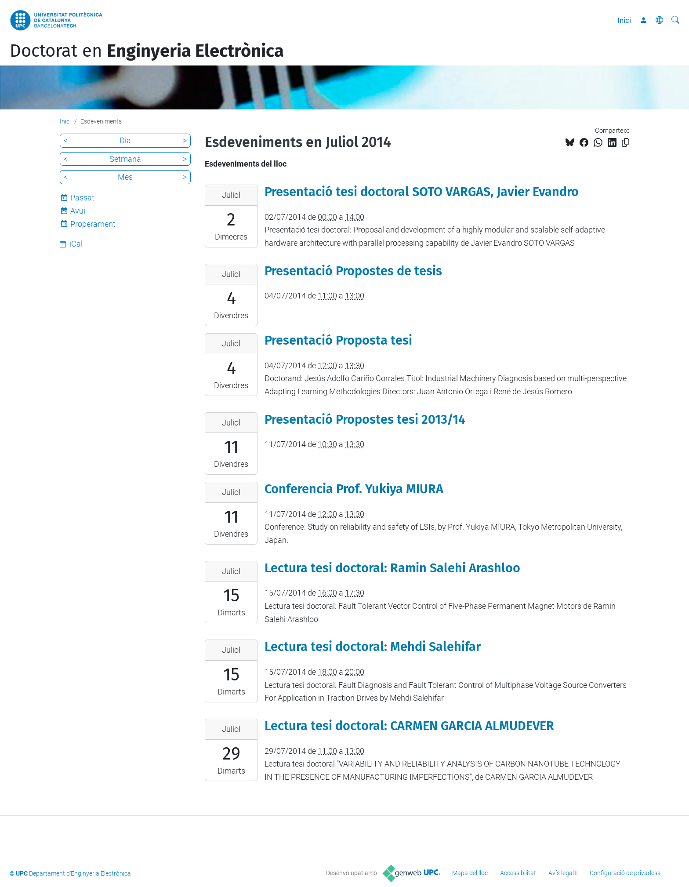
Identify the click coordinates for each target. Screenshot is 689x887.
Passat (82, 197)
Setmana (125, 159)
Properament (93, 224)
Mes (125, 177)
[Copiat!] (625, 143)
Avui (77, 210)
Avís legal (561, 872)
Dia (125, 140)
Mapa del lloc (470, 872)
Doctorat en (147, 51)
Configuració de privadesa (625, 872)
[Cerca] (675, 20)
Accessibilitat (518, 872)
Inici (624, 20)
